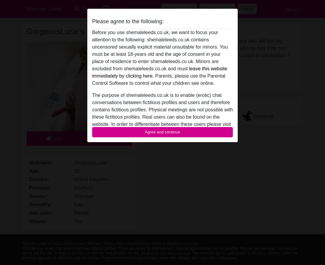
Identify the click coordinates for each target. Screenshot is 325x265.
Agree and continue (162, 132)
